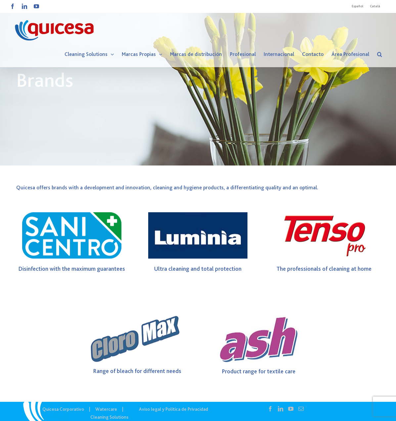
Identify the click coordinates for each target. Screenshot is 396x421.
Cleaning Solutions (109, 417)
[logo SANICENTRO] (71, 215)
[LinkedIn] (280, 408)
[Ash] (258, 321)
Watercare (106, 409)
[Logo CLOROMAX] (137, 321)
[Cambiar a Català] (375, 6)
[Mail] (301, 408)
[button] (379, 54)
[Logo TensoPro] (324, 215)
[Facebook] (270, 408)
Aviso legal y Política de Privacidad (173, 409)
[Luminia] (197, 215)
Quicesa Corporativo (63, 409)
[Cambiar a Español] (357, 6)
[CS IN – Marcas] (198, 82)
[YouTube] (290, 408)
